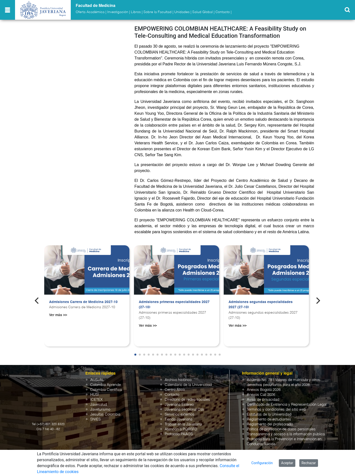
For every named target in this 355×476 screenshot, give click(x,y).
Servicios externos (180, 414)
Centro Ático (175, 390)
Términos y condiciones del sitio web (276, 409)
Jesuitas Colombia (105, 414)
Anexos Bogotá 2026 (264, 390)
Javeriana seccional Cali (184, 409)
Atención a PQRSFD (181, 429)
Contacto (222, 12)
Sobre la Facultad (157, 12)
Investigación (117, 12)
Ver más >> (58, 315)
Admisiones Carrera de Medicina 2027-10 (83, 302)
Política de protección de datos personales (281, 429)
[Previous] (37, 300)
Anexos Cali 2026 (261, 395)
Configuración (262, 463)
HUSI (94, 395)
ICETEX (96, 399)
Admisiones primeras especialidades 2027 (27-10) (174, 304)
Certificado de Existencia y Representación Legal (286, 404)
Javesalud (98, 404)
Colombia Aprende (105, 385)
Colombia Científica (106, 390)
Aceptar (287, 463)
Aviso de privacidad (263, 399)
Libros (136, 12)
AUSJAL (97, 380)
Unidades (182, 12)
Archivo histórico (178, 380)
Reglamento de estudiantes (269, 419)
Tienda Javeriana (178, 419)
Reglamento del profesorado (270, 424)
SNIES (95, 419)
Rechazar (309, 463)
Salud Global (202, 12)
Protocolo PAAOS (179, 434)
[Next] (317, 300)
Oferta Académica (90, 12)
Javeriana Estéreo (179, 404)
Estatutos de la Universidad (269, 414)
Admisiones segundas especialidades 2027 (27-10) (261, 304)
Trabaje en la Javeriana (183, 424)
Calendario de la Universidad (188, 385)
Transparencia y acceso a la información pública (286, 434)
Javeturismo (100, 409)
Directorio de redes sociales (187, 399)
